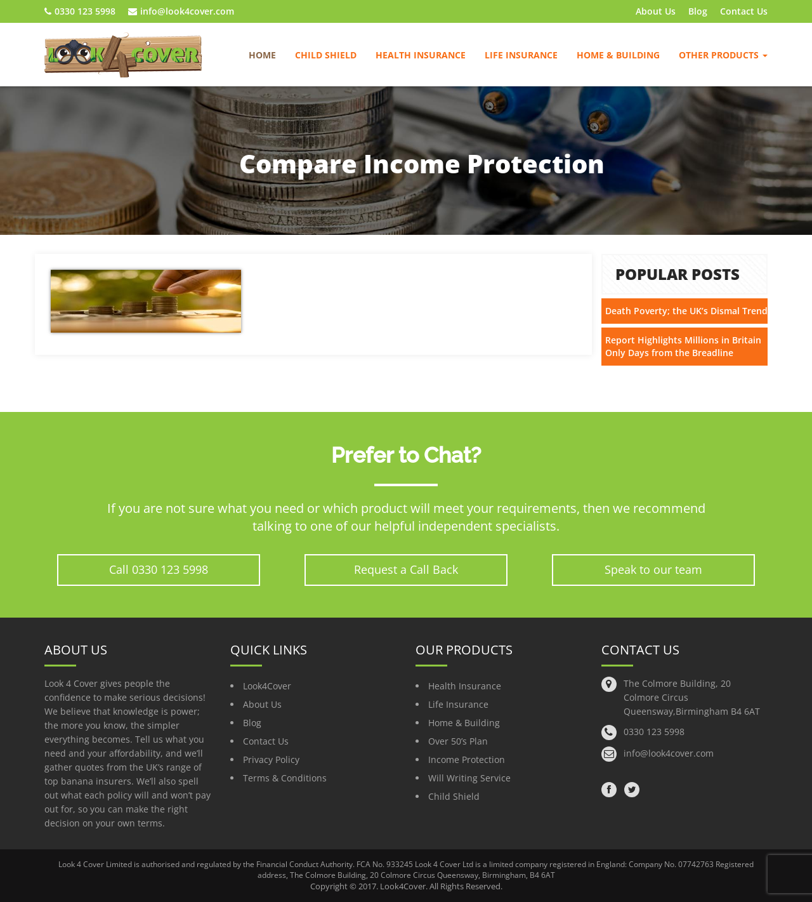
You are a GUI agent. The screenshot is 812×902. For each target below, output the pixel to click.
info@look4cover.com (181, 11)
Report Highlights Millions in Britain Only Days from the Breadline (683, 346)
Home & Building (618, 55)
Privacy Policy (271, 759)
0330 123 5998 (79, 11)
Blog (697, 11)
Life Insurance (521, 55)
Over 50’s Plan (458, 741)
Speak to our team (653, 569)
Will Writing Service (469, 778)
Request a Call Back (406, 569)
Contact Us (744, 11)
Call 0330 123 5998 (158, 569)
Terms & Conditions (285, 778)
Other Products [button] (723, 55)
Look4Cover (267, 686)
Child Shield (326, 55)
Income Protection (466, 759)
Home (262, 55)
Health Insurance (421, 55)
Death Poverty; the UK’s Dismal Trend (686, 311)
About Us (656, 11)
